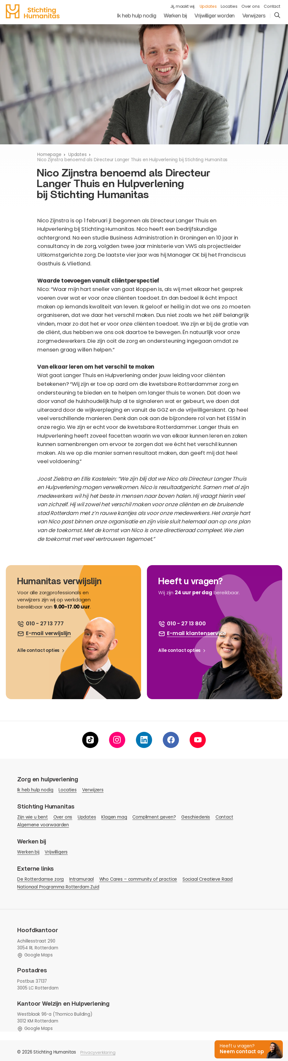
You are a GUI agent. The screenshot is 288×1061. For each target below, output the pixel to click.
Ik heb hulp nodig (136, 15)
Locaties (229, 6)
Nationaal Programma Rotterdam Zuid (58, 887)
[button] (247, 1049)
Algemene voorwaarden (43, 825)
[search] (277, 16)
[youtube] (198, 740)
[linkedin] (144, 740)
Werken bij (175, 15)
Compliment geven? (154, 817)
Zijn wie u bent (32, 817)
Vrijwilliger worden (214, 15)
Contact (272, 6)
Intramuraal (81, 879)
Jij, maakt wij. (183, 6)
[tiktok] (90, 740)
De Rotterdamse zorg (40, 879)
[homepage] (33, 11)
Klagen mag (114, 817)
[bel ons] (40, 624)
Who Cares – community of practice (138, 879)
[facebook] (171, 740)
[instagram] (117, 740)
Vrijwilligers (56, 852)
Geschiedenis (195, 817)
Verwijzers (254, 15)
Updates (208, 6)
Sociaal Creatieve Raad (208, 879)
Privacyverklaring (97, 1052)
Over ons (250, 6)
